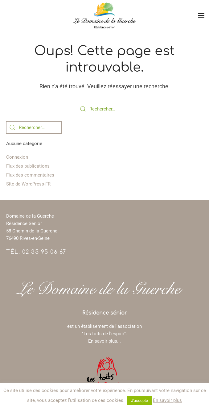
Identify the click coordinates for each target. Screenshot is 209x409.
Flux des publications (28, 166)
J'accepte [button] (139, 400)
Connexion (17, 157)
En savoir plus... (104, 341)
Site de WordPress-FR (28, 184)
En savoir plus (167, 400)
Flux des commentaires (30, 175)
